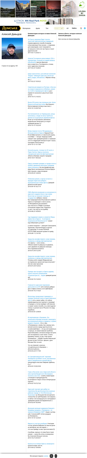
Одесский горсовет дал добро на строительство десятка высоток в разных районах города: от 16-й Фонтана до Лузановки (41, 392)
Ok (51, 456)
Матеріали (26, 28)
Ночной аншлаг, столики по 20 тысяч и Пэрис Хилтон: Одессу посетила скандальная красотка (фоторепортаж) (41, 152)
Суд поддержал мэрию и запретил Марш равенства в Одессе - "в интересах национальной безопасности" (41, 219)
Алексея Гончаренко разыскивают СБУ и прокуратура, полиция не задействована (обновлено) (41, 60)
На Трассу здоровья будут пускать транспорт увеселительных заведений (40, 40)
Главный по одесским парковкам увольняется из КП (39, 286)
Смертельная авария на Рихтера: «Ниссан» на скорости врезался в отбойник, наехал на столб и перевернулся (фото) (42, 89)
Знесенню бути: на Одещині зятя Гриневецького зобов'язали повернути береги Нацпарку (7, 13)
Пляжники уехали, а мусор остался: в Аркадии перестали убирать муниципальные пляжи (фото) (40, 181)
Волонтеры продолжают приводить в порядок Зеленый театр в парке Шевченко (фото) (42, 298)
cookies (46, 456)
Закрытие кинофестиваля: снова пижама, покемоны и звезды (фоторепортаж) (41, 240)
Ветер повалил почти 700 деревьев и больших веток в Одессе (40, 132)
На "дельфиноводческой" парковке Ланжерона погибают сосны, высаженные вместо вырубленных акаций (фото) (42, 358)
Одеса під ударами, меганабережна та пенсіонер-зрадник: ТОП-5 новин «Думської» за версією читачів (23, 13)
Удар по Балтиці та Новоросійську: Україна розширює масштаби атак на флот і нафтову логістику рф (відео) (38, 12)
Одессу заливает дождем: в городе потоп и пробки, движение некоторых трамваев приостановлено (42, 165)
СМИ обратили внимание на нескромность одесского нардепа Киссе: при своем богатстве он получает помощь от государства (42, 195)
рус (68, 28)
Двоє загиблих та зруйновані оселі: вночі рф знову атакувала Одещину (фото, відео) (52, 13)
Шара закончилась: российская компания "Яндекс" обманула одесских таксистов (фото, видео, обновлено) (42, 76)
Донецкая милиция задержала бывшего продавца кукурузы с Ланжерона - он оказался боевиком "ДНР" (41, 410)
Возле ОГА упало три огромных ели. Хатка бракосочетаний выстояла (42, 103)
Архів (38, 28)
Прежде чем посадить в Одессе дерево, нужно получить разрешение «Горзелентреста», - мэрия (41, 273)
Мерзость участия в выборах (37, 423)
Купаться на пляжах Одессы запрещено (41, 444)
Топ (47, 28)
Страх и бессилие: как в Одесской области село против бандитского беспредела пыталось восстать (42, 374)
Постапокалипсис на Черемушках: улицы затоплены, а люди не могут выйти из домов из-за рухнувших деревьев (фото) (41, 116)
